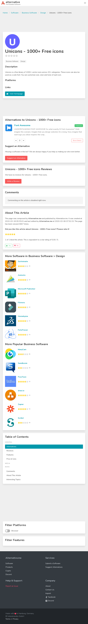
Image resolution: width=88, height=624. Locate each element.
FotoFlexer (23, 330)
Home (5, 13)
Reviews (9, 450)
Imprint (48, 593)
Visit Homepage (16, 94)
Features (10, 455)
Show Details (77, 140)
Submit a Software (52, 563)
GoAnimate (23, 261)
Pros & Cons (11, 459)
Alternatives (11, 446)
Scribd (21, 418)
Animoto (21, 275)
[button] (85, 3)
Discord (9, 574)
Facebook (50, 597)
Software (14, 13)
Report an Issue (12, 586)
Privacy (15, 619)
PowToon (22, 377)
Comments (10, 471)
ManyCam (22, 349)
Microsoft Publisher (26, 289)
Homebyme (23, 316)
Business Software (29, 13)
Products (9, 567)
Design (43, 13)
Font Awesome (22, 125)
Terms (8, 619)
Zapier (21, 404)
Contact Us (49, 589)
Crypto (8, 571)
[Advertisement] (44, 22)
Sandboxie (22, 363)
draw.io (21, 390)
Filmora (21, 302)
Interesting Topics (13, 479)
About (47, 586)
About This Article (13, 475)
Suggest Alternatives (54, 567)
